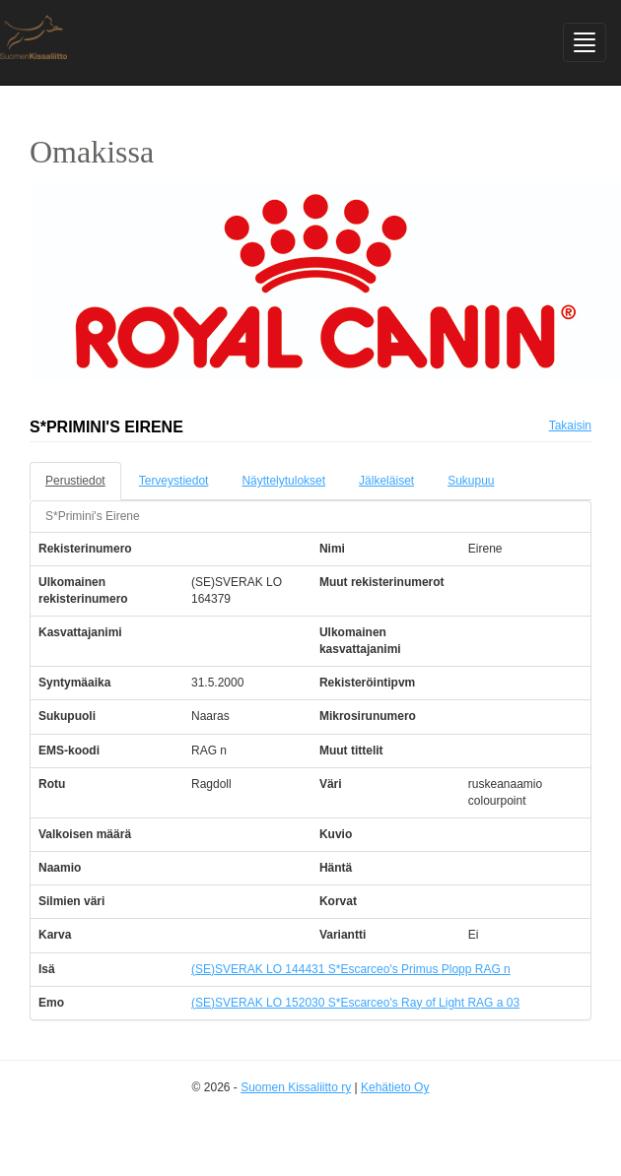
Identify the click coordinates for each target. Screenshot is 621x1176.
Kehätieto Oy (395, 1087)
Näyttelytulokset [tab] (283, 481)
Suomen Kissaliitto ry (296, 1087)
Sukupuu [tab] (471, 481)
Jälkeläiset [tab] (386, 481)
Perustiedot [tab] (75, 481)
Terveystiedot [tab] (174, 481)
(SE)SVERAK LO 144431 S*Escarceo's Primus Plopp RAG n (351, 969)
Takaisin (570, 425)
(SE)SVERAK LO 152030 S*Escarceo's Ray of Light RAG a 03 (355, 1003)
